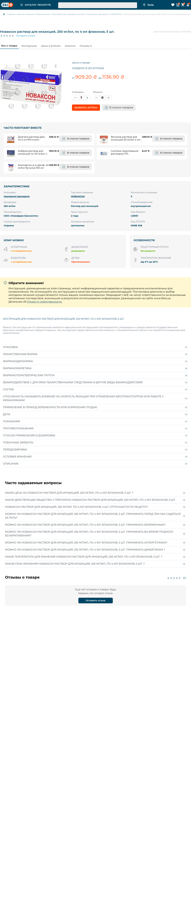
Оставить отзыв (25, 35)
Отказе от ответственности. (44, 301)
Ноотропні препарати (17, 196)
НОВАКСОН (78, 196)
